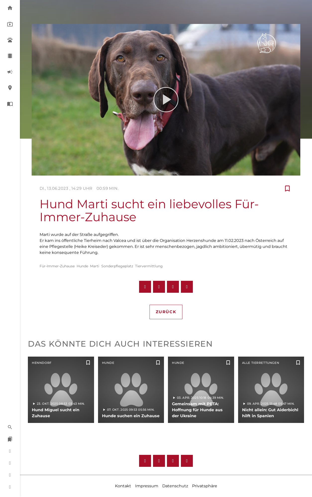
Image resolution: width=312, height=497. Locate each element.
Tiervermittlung (149, 266)
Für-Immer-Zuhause (57, 266)
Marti (94, 266)
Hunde (82, 266)
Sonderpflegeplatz (117, 266)
